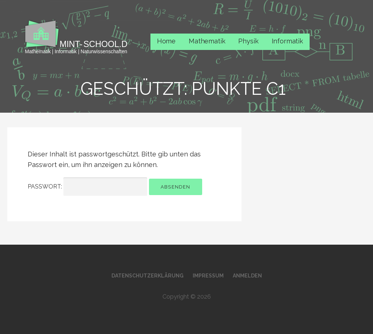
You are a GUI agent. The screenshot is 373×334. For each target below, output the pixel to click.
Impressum (208, 276)
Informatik (287, 41)
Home (166, 41)
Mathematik (207, 41)
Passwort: (87, 186)
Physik (248, 41)
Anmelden (247, 276)
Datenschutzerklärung (147, 276)
